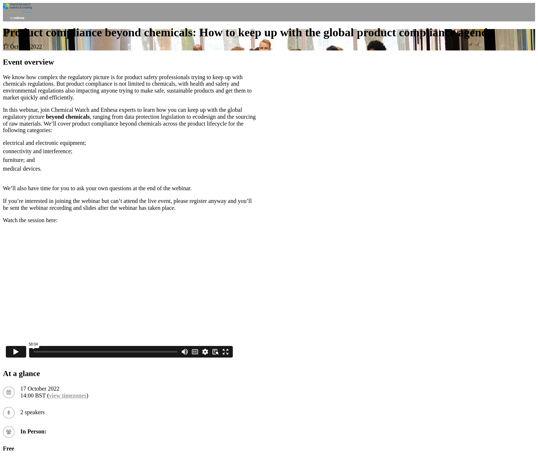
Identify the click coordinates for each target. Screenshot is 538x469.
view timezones (68, 395)
